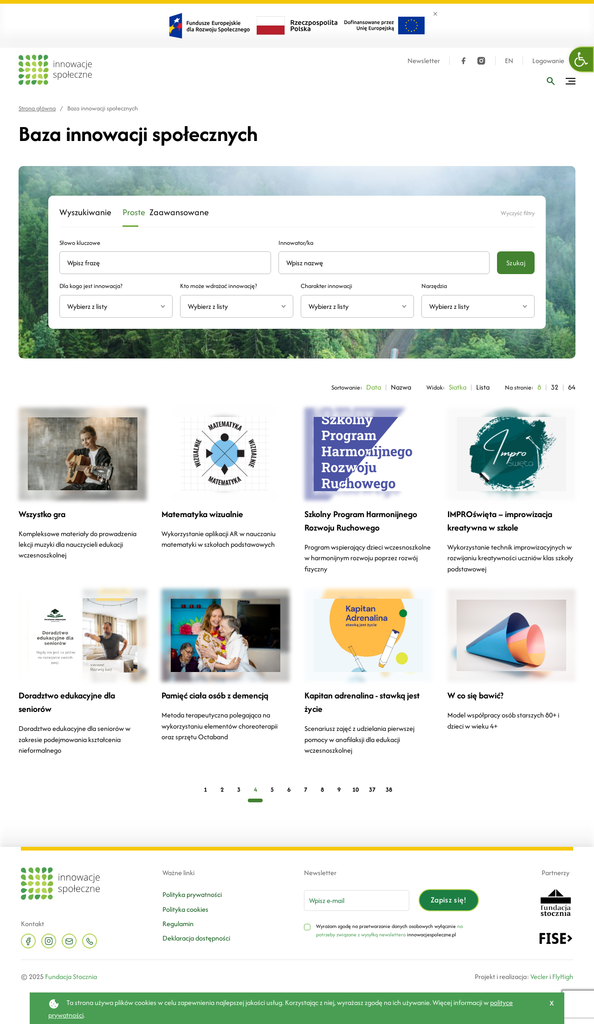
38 (389, 789)
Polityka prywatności (192, 894)
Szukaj (515, 263)
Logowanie (548, 60)
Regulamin (178, 923)
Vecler (539, 976)
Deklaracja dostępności (196, 938)
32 (554, 387)
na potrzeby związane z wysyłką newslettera (389, 930)
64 (571, 387)
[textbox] (112, 306)
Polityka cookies (185, 909)
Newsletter (423, 60)
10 (355, 789)
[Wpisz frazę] (550, 81)
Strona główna (37, 108)
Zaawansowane (170, 212)
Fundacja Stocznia (71, 976)
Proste (130, 212)
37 (372, 789)
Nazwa (401, 387)
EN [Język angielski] (509, 60)
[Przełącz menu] (570, 81)
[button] (581, 59)
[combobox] (116, 306)
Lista (483, 387)
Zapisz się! (449, 899)
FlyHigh (562, 976)
